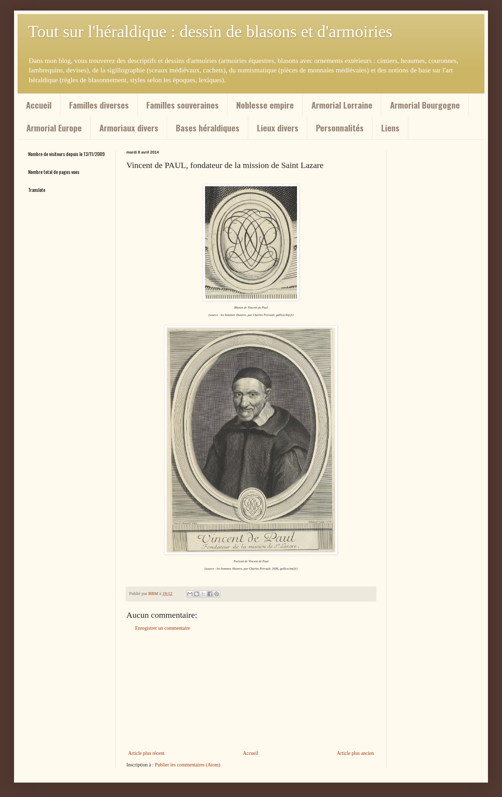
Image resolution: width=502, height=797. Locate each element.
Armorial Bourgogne (425, 104)
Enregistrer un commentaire (162, 628)
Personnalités (340, 127)
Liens (390, 127)
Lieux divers (277, 127)
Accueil (39, 104)
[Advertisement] (251, 691)
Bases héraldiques (207, 127)
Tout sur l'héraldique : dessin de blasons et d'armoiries (210, 31)
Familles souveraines (182, 104)
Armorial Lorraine (341, 104)
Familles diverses (99, 104)
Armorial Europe (54, 127)
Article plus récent (146, 753)
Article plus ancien (355, 753)
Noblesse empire (265, 104)
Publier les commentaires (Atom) (187, 764)
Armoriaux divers (128, 127)
